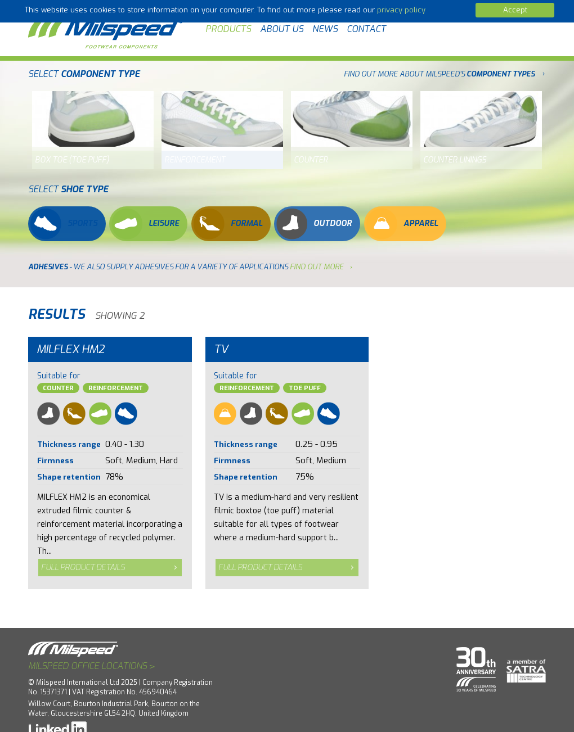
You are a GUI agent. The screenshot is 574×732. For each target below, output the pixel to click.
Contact (366, 29)
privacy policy (401, 10)
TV (221, 349)
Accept (515, 10)
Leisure (145, 224)
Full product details (83, 567)
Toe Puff (305, 388)
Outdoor (314, 224)
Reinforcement (115, 388)
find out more (317, 267)
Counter (58, 388)
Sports (63, 224)
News (325, 29)
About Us (281, 29)
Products (228, 29)
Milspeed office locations (91, 666)
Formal (228, 224)
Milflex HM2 (71, 349)
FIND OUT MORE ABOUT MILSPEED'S (439, 74)
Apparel (402, 224)
